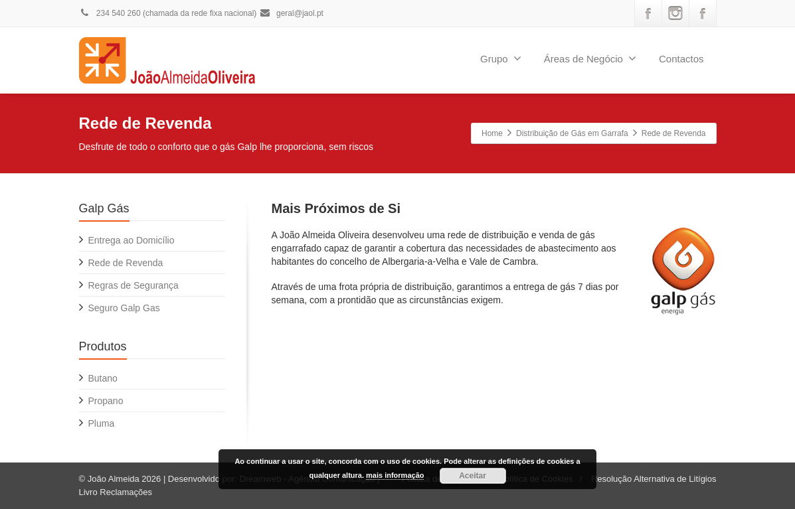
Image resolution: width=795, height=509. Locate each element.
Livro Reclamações (116, 492)
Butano (103, 378)
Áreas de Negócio (590, 58)
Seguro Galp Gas (124, 308)
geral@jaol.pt (291, 13)
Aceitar (472, 475)
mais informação (395, 475)
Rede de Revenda (125, 262)
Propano (106, 401)
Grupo (500, 58)
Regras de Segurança (133, 285)
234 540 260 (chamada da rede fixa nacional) (168, 13)
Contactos (681, 58)
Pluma (101, 423)
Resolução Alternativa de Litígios (654, 479)
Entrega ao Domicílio (131, 240)
